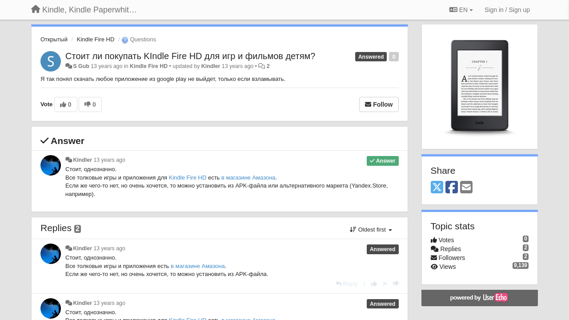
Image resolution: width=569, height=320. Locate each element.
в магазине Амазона (248, 177)
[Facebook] (451, 188)
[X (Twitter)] (437, 188)
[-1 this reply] (396, 283)
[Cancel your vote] (385, 283)
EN (461, 9)
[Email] (466, 188)
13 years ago (109, 160)
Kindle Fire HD (96, 39)
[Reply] (347, 283)
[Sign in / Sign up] (507, 9)
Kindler (210, 66)
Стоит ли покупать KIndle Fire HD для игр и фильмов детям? (190, 56)
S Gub (81, 66)
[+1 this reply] (374, 283)
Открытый (54, 39)
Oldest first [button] (371, 229)
